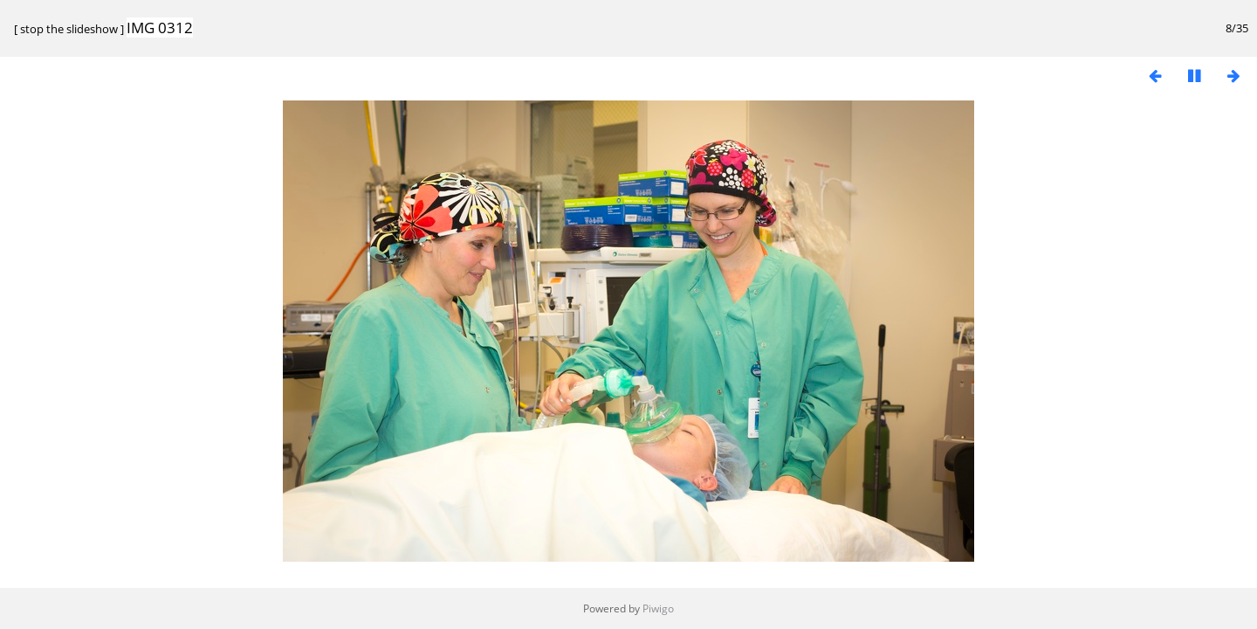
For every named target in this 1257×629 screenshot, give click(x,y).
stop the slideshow (69, 29)
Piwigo (658, 608)
